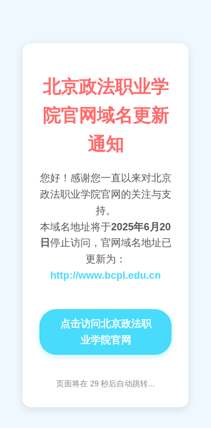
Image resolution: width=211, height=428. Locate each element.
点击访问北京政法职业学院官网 (105, 332)
